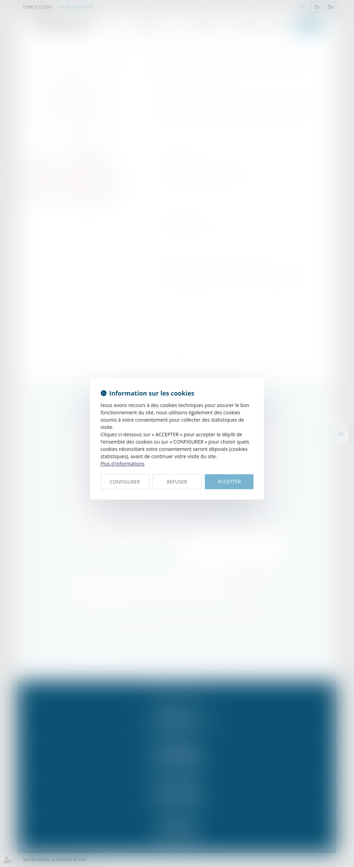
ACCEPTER (229, 481)
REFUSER (177, 481)
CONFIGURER (125, 481)
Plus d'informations (122, 463)
